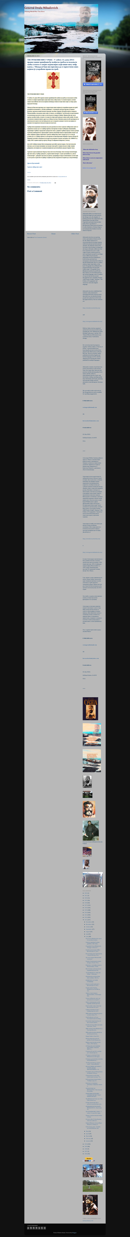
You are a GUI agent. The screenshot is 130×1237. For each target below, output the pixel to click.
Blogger (74, 1232)
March (88, 1136)
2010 (86, 1144)
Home (53, 234)
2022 (86, 893)
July (87, 934)
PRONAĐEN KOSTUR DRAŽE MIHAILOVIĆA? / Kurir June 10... (94, 1108)
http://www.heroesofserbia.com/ (91, 308)
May (87, 1131)
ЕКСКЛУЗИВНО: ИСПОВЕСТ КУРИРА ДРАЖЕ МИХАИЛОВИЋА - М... (93, 1068)
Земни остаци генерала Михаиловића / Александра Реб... (93, 995)
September (89, 929)
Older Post (75, 234)
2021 (86, 895)
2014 (86, 912)
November (89, 924)
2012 (86, 917)
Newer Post (31, 234)
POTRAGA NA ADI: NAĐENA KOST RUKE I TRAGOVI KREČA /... (93, 1048)
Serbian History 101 (88, 1220)
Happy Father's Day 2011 (92, 1036)
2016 (86, 907)
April (87, 1133)
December (89, 922)
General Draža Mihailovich (41, 7)
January (88, 1141)
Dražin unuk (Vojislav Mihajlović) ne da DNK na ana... (93, 989)
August (88, 931)
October (88, 926)
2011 (86, 919)
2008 (86, 1149)
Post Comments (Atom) (40, 237)
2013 (86, 915)
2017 (86, 905)
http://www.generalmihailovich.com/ (92, 321)
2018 (86, 902)
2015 (86, 910)
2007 (86, 1151)
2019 (86, 900)
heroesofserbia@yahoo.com (91, 420)
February (88, 1138)
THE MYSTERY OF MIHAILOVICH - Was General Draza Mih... (94, 1090)
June (87, 936)
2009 (86, 1146)
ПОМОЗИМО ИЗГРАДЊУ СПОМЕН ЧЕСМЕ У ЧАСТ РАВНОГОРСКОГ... (93, 1095)
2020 (86, 898)
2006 (86, 1153)
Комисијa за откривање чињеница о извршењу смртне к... (94, 1085)
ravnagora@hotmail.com (90, 407)
